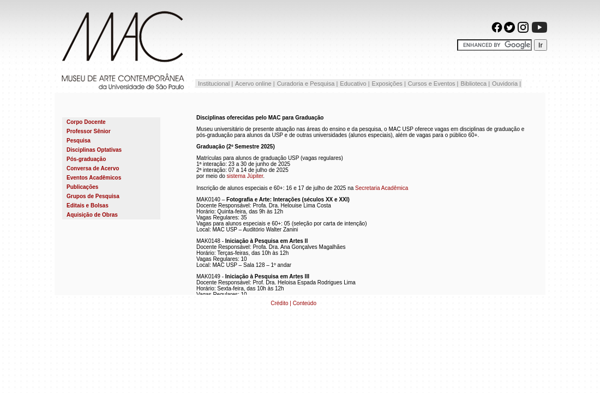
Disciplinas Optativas (94, 150)
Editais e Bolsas (88, 206)
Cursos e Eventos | (433, 83)
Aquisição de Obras (92, 215)
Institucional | (214, 83)
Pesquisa (79, 141)
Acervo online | (255, 83)
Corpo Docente (86, 122)
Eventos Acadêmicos (94, 178)
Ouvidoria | (506, 83)
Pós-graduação (86, 159)
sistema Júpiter (245, 176)
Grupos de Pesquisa (93, 196)
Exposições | (389, 83)
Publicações (82, 187)
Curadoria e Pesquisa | (307, 83)
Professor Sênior (89, 131)
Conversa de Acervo (93, 168)
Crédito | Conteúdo (293, 303)
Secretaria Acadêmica (381, 188)
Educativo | (354, 83)
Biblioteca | (475, 83)
